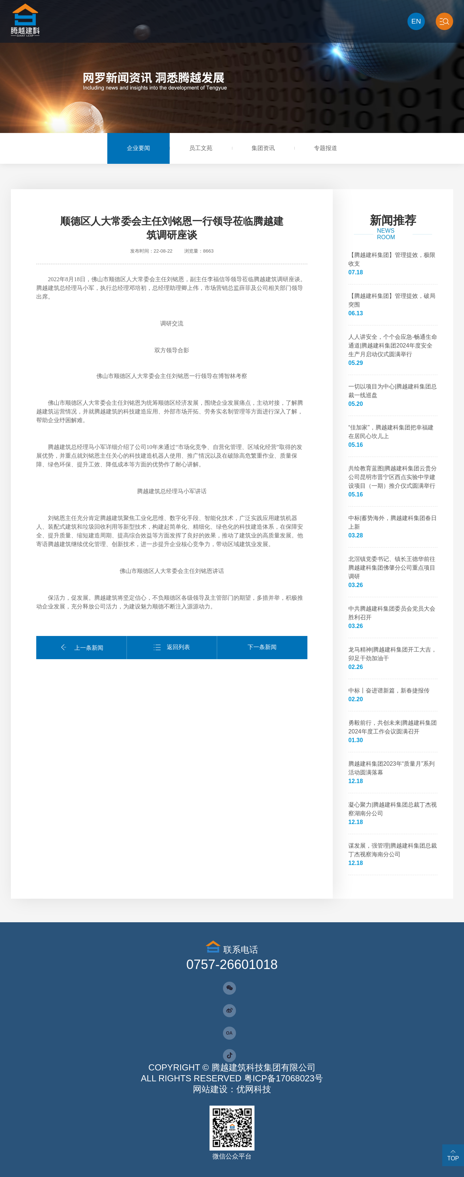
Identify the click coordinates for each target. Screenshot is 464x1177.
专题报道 (325, 148)
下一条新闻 (262, 647)
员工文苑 (200, 148)
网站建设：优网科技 (232, 1089)
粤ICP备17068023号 (283, 1078)
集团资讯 (263, 148)
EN (416, 21)
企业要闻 (138, 148)
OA (229, 1033)
